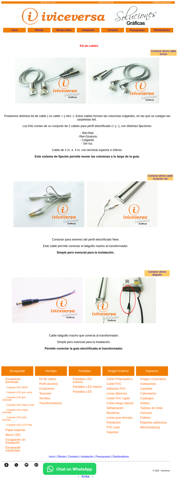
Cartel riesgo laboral (120, 403)
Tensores (45, 393)
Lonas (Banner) (117, 393)
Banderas (113, 412)
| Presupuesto (102, 456)
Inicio (14, 30)
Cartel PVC (114, 384)
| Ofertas (61, 456)
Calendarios (148, 393)
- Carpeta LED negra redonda (15, 411)
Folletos (145, 417)
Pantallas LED (82, 391)
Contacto (112, 30)
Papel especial (15, 430)
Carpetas (146, 388)
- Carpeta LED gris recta (17, 392)
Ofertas (39, 30)
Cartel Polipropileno (120, 379)
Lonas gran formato (120, 417)
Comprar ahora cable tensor (163, 53)
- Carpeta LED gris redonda (14, 398)
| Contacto (72, 456)
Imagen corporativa (153, 379)
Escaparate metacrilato (13, 449)
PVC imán (113, 427)
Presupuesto (137, 30)
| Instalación (86, 456)
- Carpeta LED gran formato (14, 418)
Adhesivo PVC (116, 388)
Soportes (113, 432)
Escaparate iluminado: (13, 380)
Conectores (46, 388)
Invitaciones (148, 384)
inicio (52, 456)
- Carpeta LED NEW (15, 387)
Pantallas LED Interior (87, 386)
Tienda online (63, 30)
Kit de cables (47, 379)
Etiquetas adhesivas (153, 422)
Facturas (146, 412)
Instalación (88, 30)
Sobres (145, 403)
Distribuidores (162, 30)
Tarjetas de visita (151, 408)
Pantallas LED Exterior (82, 380)
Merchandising (150, 427)
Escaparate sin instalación (15, 441)
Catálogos (147, 398)
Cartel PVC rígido (118, 398)
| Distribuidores (120, 456)
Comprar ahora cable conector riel (160, 177)
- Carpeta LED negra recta (18, 404)
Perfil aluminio (48, 384)
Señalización (115, 408)
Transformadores (50, 403)
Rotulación (114, 422)
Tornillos (44, 398)
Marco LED (12, 434)
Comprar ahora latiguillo (157, 273)
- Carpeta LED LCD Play (17, 424)
